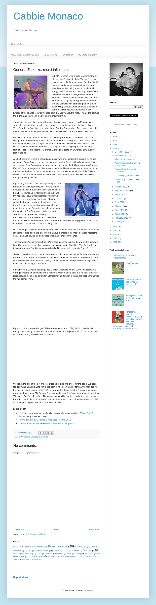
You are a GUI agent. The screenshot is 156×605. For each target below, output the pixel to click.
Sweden (36, 559)
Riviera (81, 556)
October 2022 (121, 187)
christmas (17, 551)
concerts (28, 551)
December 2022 (122, 152)
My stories (67, 55)
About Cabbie (18, 44)
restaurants (71, 556)
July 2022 (119, 198)
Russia (89, 556)
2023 (115, 144)
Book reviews (50, 55)
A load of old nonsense (125, 159)
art (14, 547)
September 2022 (122, 190)
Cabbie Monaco (48, 16)
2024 (115, 141)
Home (57, 529)
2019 (115, 234)
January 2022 (121, 222)
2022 (115, 148)
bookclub (81, 546)
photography (51, 556)
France (15, 554)
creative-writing (41, 551)
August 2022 (121, 194)
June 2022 (120, 202)
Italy (31, 554)
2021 (115, 227)
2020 (115, 230)
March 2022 (120, 214)
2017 (115, 242)
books (94, 547)
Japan (39, 554)
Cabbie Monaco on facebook (124, 124)
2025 (115, 137)
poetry (61, 556)
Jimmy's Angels (132, 263)
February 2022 (121, 218)
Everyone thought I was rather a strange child (134, 281)
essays (56, 551)
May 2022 (119, 206)
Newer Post (19, 529)
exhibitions (75, 551)
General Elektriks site (29, 423)
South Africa (26, 559)
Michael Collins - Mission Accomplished (125, 256)
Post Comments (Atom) (35, 534)
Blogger (89, 590)
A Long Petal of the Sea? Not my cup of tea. (134, 298)
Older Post (94, 529)
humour (24, 554)
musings (78, 554)
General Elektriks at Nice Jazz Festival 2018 (49, 420)
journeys (48, 553)
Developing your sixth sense (127, 175)
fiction (87, 550)
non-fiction (36, 556)
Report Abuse (20, 577)
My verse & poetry (87, 55)
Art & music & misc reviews (25, 55)
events (65, 551)
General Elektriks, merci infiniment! (125, 170)
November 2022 (122, 156)
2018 (115, 238)
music (45, 437)
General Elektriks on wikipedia (59, 423)
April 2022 (119, 210)
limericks (59, 554)
